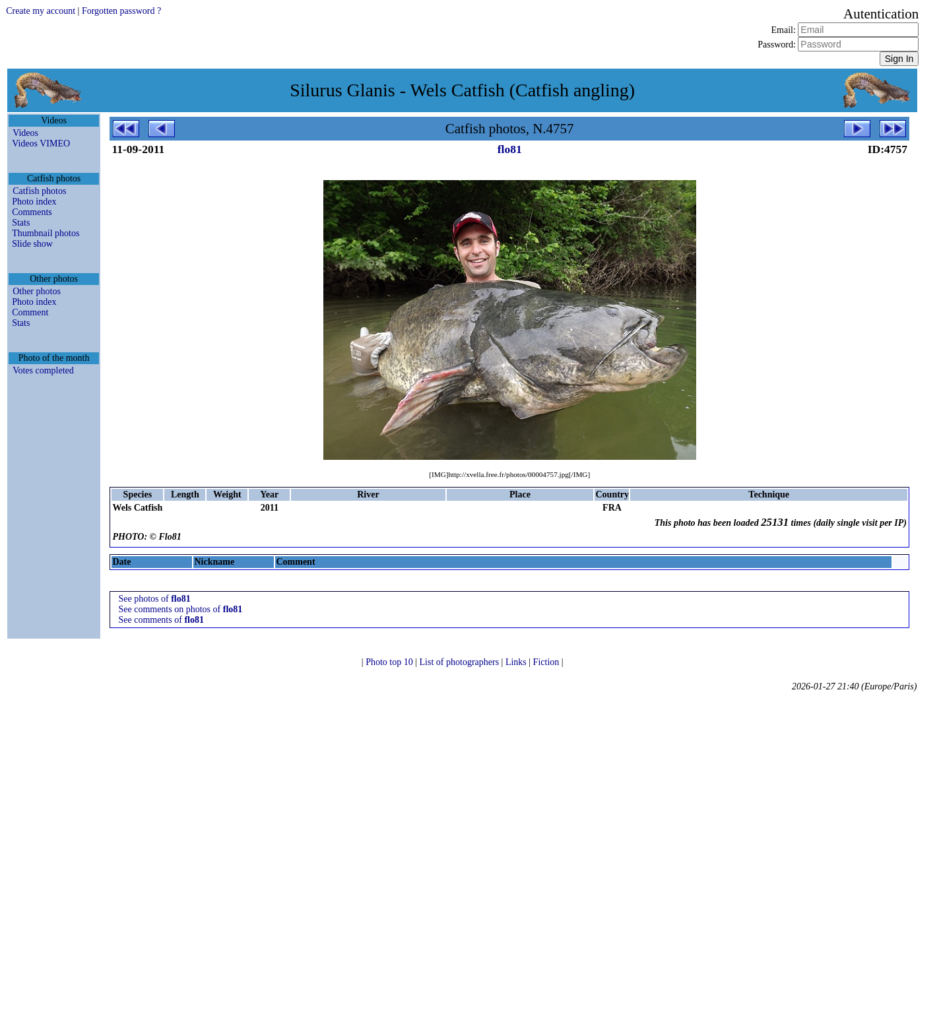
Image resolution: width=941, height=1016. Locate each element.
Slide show (32, 244)
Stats (21, 223)
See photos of (154, 599)
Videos (25, 133)
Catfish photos (39, 191)
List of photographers (461, 662)
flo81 (510, 149)
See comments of (160, 620)
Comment (30, 312)
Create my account (40, 11)
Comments (32, 212)
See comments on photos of (180, 609)
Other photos (37, 291)
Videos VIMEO (41, 143)
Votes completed (43, 370)
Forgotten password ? (121, 11)
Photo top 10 (390, 662)
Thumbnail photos (45, 233)
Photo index (34, 201)
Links (517, 662)
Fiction (547, 662)
